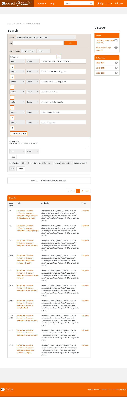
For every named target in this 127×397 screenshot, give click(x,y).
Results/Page (14, 163)
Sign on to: (105, 3)
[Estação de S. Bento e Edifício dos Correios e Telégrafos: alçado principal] (27, 243)
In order (56, 163)
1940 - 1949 (100, 68)
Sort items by (35, 163)
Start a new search (19, 133)
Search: (12, 37)
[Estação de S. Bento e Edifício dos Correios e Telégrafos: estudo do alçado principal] (27, 274)
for (10, 43)
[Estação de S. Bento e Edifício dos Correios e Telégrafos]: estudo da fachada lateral (25, 304)
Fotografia (85, 211)
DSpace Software (94, 389)
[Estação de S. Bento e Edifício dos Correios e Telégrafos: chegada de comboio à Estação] (25, 259)
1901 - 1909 (100, 73)
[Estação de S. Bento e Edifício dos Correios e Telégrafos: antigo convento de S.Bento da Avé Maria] (27, 214)
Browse (41, 3)
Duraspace (122, 389)
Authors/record (80, 163)
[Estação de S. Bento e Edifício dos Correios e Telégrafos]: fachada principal (28, 228)
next (87, 191)
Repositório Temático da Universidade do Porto (23, 24)
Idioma (119, 3)
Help (52, 3)
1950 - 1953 (100, 63)
